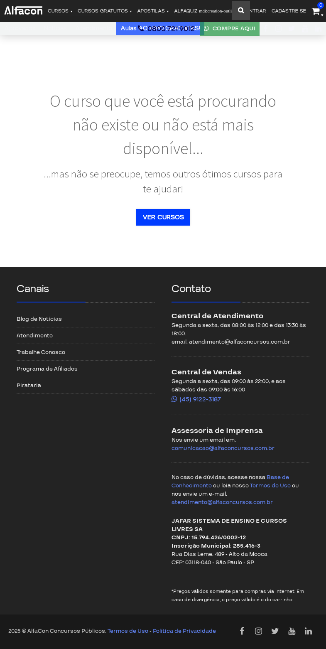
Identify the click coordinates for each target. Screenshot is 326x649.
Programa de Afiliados (47, 369)
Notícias (55, 28)
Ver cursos (163, 217)
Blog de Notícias (39, 319)
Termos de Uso (270, 486)
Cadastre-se (289, 11)
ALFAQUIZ (205, 11)
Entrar (256, 11)
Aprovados (20, 28)
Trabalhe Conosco (41, 352)
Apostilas (151, 11)
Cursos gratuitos (103, 11)
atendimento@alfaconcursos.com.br (222, 502)
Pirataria (29, 385)
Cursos (58, 11)
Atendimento (93, 28)
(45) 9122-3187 (200, 399)
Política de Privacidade (184, 631)
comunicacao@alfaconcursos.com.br (223, 448)
